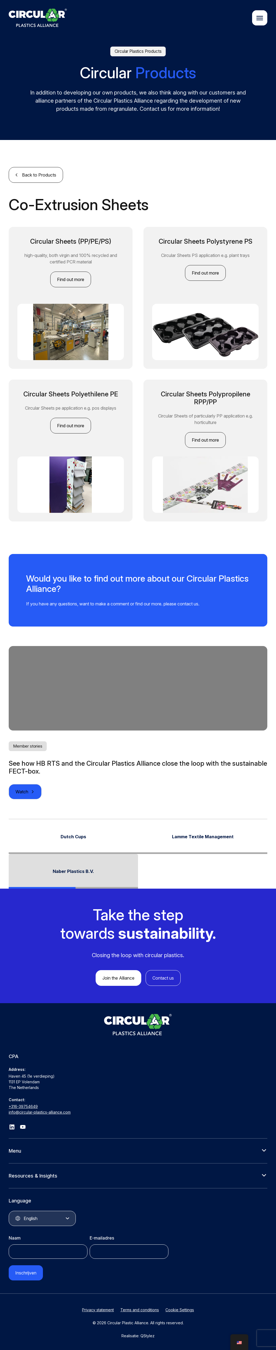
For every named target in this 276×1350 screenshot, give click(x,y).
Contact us (163, 978)
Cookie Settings (179, 1309)
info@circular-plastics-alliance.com (40, 1112)
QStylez (147, 1335)
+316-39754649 (23, 1106)
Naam (15, 1238)
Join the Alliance (118, 978)
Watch (21, 791)
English (30, 1218)
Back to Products (39, 175)
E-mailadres (102, 1238)
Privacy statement (98, 1309)
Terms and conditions (139, 1309)
